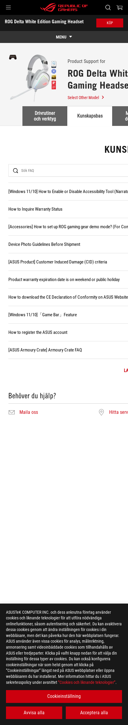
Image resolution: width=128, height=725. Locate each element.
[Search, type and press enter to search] (108, 7)
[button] (8, 7)
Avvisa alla (34, 712)
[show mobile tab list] (64, 37)
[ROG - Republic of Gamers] (64, 7)
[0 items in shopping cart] (119, 7)
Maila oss (28, 412)
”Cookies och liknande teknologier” (86, 682)
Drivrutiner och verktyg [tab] (45, 115)
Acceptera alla (94, 712)
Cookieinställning (64, 696)
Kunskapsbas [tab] (90, 116)
